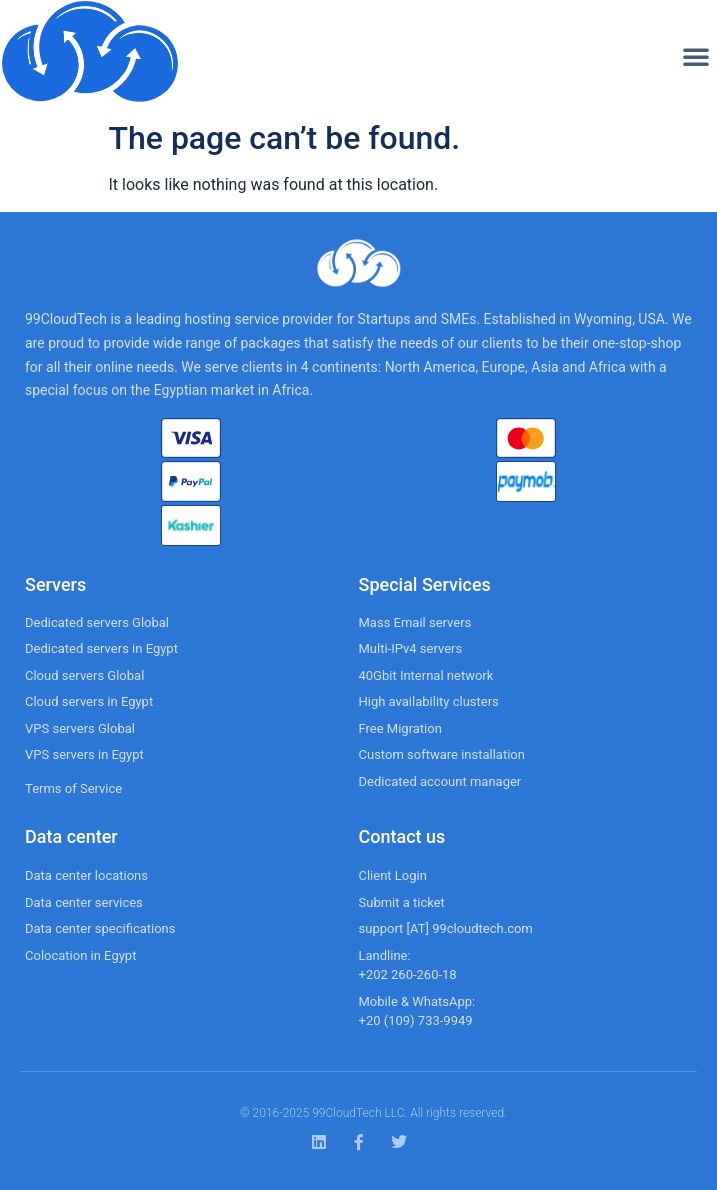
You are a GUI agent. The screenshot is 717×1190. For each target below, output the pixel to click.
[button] (696, 56)
